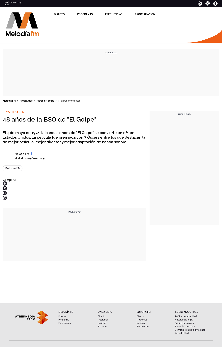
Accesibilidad (182, 333)
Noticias (102, 323)
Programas (85, 14)
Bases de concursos (185, 326)
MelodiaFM (9, 100)
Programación (145, 14)
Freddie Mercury (12, 2)
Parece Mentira (46, 100)
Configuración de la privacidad (190, 330)
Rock (7, 4)
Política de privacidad (186, 316)
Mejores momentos (69, 100)
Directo (59, 14)
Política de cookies (184, 323)
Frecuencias (113, 14)
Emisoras (102, 326)
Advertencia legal (183, 320)
